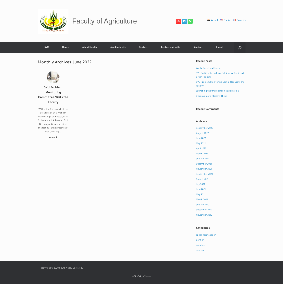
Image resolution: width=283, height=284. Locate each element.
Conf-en (200, 240)
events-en (201, 245)
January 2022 (202, 159)
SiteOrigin (139, 277)
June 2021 (201, 189)
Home (65, 47)
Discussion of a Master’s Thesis (211, 96)
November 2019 (204, 215)
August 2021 (202, 179)
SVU (46, 47)
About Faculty (89, 47)
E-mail (219, 47)
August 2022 (202, 133)
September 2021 (204, 174)
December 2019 (204, 210)
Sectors (143, 47)
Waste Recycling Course (208, 68)
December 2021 (204, 164)
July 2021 (200, 184)
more (53, 137)
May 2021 (200, 195)
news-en (200, 250)
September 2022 (204, 128)
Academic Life (118, 47)
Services (198, 47)
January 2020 (202, 205)
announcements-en (206, 235)
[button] (239, 47)
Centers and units (170, 47)
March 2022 (202, 154)
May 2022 (201, 144)
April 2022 (201, 149)
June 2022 (201, 138)
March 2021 (202, 200)
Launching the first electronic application (217, 91)
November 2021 (204, 169)
